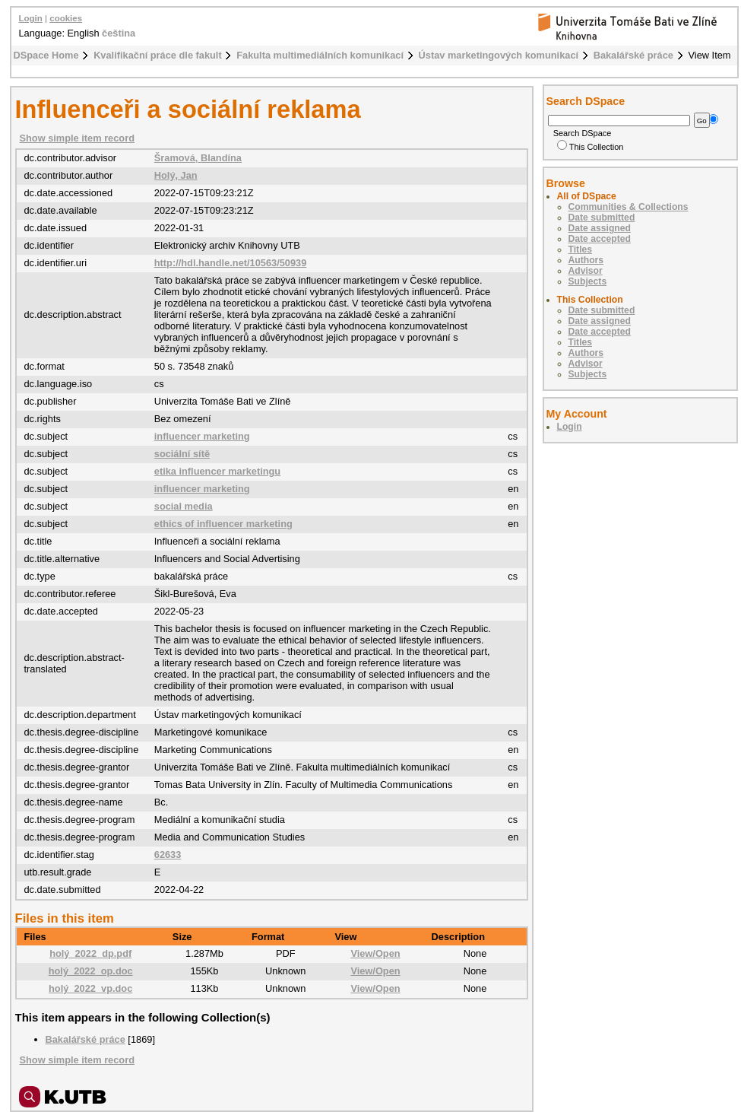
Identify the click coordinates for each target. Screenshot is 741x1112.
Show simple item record (77, 138)
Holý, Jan (176, 175)
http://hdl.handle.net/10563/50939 (230, 262)
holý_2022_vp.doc (90, 988)
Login (31, 18)
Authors (586, 260)
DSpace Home (46, 55)
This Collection (590, 146)
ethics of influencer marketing (223, 523)
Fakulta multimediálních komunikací (320, 55)
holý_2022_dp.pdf (90, 953)
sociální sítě (182, 453)
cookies (65, 18)
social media (183, 506)
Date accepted (599, 239)
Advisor (585, 270)
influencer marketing (202, 436)
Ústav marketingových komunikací (499, 55)
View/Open (375, 953)
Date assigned (599, 228)
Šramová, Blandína (198, 158)
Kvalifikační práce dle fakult (157, 55)
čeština (118, 33)
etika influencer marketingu (217, 471)
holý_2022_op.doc (91, 971)
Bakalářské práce (633, 55)
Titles (580, 249)
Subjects (587, 281)
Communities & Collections (628, 207)
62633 (168, 854)
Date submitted (601, 217)
